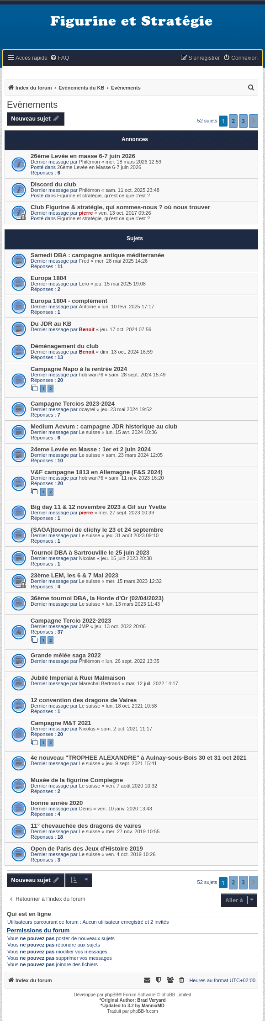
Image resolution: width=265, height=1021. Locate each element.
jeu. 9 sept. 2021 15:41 (131, 763)
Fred (84, 261)
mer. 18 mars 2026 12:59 (133, 161)
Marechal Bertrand (100, 683)
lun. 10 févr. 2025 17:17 (127, 306)
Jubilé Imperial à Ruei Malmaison (78, 677)
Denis (85, 808)
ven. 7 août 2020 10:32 (132, 785)
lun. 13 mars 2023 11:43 (133, 604)
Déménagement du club (65, 346)
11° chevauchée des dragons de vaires (86, 825)
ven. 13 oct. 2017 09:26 (125, 213)
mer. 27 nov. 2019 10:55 (133, 831)
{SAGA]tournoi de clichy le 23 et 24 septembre (97, 529)
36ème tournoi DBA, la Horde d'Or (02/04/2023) (97, 598)
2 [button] (233, 121)
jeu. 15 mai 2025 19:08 (120, 283)
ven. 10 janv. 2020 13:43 (124, 808)
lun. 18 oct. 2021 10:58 (131, 706)
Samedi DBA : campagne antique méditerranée (97, 255)
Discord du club (53, 184)
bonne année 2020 (57, 802)
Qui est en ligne (29, 914)
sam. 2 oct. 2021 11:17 (126, 728)
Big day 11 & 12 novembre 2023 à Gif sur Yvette (98, 506)
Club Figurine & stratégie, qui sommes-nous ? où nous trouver (120, 207)
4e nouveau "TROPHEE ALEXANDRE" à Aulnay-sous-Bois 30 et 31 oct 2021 (139, 757)
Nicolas (87, 558)
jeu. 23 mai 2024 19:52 (126, 409)
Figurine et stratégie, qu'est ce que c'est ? (103, 195)
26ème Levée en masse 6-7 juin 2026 (83, 156)
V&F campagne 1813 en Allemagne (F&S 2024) (97, 472)
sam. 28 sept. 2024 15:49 (137, 374)
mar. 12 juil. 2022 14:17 (152, 683)
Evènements (32, 104)
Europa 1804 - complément (69, 300)
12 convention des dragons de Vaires (84, 700)
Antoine (87, 306)
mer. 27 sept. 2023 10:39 (126, 512)
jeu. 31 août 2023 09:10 (132, 535)
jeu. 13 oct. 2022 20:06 (120, 626)
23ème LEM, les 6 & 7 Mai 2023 (74, 575)
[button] (253, 121)
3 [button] (243, 121)
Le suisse (89, 432)
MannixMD (153, 1005)
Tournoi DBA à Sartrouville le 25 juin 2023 (90, 552)
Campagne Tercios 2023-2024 (73, 403)
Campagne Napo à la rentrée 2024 (79, 368)
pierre (86, 213)
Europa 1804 (48, 278)
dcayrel (87, 409)
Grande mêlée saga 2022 (66, 655)
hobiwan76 (91, 374)
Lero (84, 283)
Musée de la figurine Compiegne (77, 780)
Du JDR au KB (51, 323)
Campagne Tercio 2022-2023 (71, 620)
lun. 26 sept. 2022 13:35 (132, 661)
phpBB (111, 994)
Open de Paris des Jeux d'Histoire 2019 (87, 848)
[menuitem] (59, 58)
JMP (84, 626)
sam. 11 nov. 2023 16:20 (136, 478)
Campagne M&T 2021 (61, 722)
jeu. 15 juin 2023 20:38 (126, 558)
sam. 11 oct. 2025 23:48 (132, 190)
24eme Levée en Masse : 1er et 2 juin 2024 (91, 449)
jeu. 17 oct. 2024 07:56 (125, 329)
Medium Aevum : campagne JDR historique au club (104, 426)
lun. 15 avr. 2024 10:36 (131, 432)
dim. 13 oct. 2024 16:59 (126, 351)
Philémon (89, 161)
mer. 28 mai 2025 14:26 (121, 261)
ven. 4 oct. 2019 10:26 (131, 854)
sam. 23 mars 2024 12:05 (134, 455)
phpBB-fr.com (144, 1011)
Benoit (87, 329)
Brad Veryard (151, 1000)
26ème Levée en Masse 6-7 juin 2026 (99, 167)
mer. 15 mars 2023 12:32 (134, 581)
